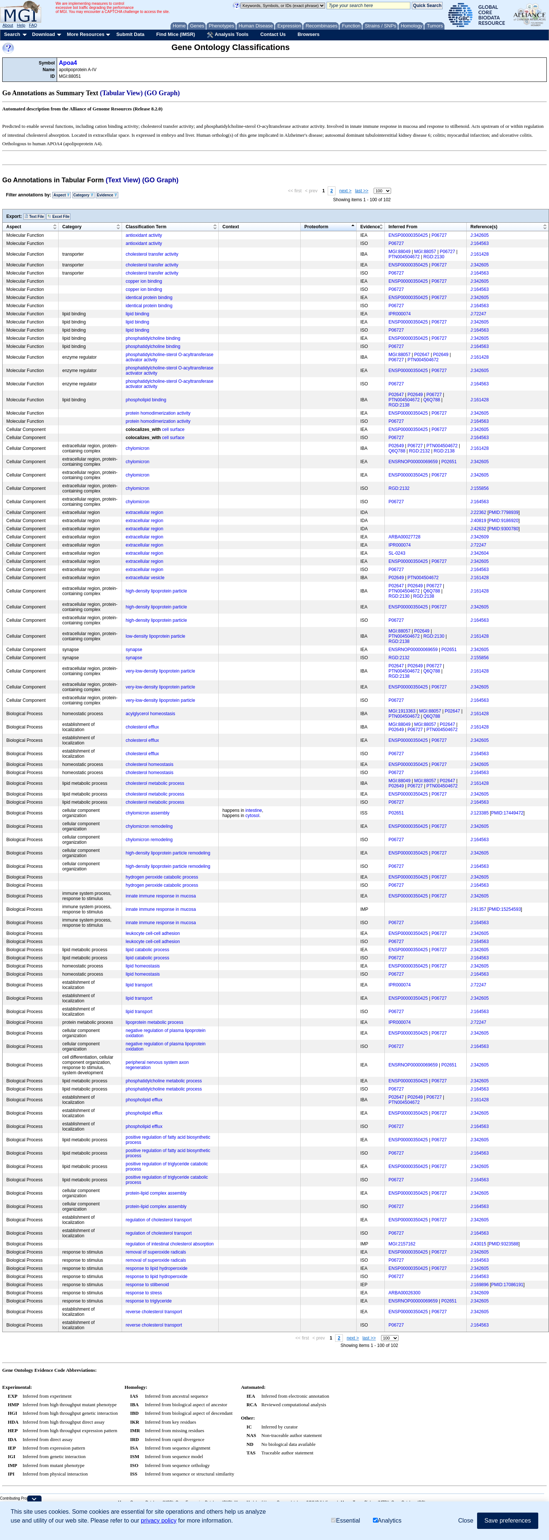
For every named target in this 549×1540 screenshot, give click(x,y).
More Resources (85, 34)
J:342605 (479, 235)
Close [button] (465, 1520)
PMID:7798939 (503, 512)
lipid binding (137, 313)
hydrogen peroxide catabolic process (162, 877)
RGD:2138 (399, 405)
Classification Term (146, 226)
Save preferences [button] (507, 1520)
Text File (34, 216)
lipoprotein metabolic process (154, 1022)
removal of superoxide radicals (156, 1252)
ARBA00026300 (404, 1292)
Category (83, 195)
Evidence (107, 195)
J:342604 (479, 553)
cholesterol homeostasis (149, 764)
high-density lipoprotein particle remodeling (168, 853)
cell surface (173, 429)
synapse (134, 649)
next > (345, 190)
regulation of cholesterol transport (159, 1219)
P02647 (421, 354)
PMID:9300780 (503, 528)
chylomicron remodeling (149, 826)
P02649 (440, 354)
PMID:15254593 (505, 909)
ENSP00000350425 (408, 235)
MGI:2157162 (402, 1244)
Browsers (309, 34)
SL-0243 (396, 553)
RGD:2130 (433, 256)
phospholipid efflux (144, 1099)
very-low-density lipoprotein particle (160, 671)
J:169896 (479, 1284)
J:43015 (478, 1244)
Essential (345, 1520)
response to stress (144, 1292)
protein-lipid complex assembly (156, 1193)
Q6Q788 (431, 399)
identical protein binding (149, 297)
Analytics (387, 1520)
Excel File (58, 216)
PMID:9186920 (503, 520)
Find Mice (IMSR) (175, 34)
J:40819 (478, 520)
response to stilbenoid (147, 1284)
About (8, 25)
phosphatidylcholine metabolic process (164, 1080)
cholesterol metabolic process (155, 783)
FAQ (33, 25)
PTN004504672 (404, 256)
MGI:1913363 (402, 711)
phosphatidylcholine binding (153, 338)
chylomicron (137, 448)
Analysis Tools (227, 34)
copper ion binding (144, 281)
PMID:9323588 (503, 1244)
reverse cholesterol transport (154, 1311)
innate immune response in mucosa (161, 896)
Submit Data (130, 34)
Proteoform (316, 226)
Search (12, 34)
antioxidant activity (144, 235)
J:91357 (478, 909)
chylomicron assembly (147, 813)
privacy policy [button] (158, 1520)
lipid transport (139, 985)
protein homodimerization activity (158, 413)
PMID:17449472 (507, 813)
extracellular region (144, 512)
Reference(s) (483, 226)
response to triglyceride (149, 1301)
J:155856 (479, 488)
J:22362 (478, 512)
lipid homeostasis (143, 966)
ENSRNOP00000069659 (413, 461)
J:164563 (479, 243)
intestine (253, 810)
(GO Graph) (162, 93)
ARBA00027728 (404, 537)
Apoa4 (68, 63)
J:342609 (479, 537)
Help (21, 25)
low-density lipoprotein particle (155, 636)
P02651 (449, 461)
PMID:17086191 (507, 1284)
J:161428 (479, 254)
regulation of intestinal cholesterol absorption (170, 1244)
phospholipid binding (146, 399)
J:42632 (478, 528)
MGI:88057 (425, 251)
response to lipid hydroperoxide (157, 1268)
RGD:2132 (419, 451)
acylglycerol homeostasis (150, 713)
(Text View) (123, 180)
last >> (361, 190)
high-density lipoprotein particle (156, 591)
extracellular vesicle (145, 577)
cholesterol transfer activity (152, 254)
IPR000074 (399, 313)
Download (43, 34)
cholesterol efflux (142, 727)
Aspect (61, 195)
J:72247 (478, 313)
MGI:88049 (399, 251)
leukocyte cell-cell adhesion (153, 933)
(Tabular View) (121, 93)
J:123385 (479, 813)
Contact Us (273, 34)
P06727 (439, 235)
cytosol (252, 815)
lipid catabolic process (147, 949)
